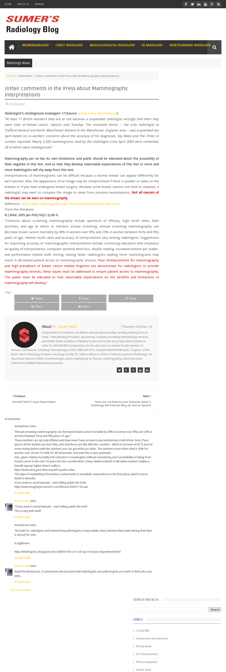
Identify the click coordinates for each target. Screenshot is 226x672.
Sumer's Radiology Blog (47, 665)
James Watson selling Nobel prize (182, 400)
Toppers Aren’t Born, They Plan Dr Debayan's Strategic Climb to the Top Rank (184, 615)
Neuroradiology (35, 44)
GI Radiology (152, 44)
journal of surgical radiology (176, 331)
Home (8, 4)
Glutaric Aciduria (169, 182)
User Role (15, 652)
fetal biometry (167, 284)
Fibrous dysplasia (170, 135)
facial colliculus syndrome (175, 276)
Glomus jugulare (169, 167)
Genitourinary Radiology (190, 44)
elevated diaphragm (171, 268)
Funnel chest (166, 143)
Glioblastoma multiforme (174, 159)
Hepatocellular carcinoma (175, 221)
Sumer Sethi (21, 501)
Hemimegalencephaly (172, 214)
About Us (23, 4)
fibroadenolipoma (170, 292)
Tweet (27, 303)
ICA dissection (167, 237)
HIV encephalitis (168, 206)
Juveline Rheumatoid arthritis (176, 253)
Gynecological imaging (173, 198)
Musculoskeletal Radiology (112, 44)
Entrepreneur (167, 120)
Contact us (210, 652)
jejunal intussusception (173, 323)
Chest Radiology (69, 44)
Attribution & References (69, 652)
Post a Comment (20, 590)
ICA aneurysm (167, 229)
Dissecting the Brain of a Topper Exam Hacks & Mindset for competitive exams (185, 626)
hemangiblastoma (170, 307)
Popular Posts (167, 344)
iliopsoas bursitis (169, 315)
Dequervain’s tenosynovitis (175, 112)
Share (54, 303)
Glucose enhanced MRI (173, 174)
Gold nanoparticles (170, 190)
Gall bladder (166, 151)
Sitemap (39, 4)
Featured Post (189, 344)
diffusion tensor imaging (174, 260)
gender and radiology (172, 300)
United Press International (97, 113)
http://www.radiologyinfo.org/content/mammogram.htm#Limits (70, 203)
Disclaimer (37, 652)
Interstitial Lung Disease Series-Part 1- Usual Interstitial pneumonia (194, 444)
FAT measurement (170, 127)
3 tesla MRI (165, 104)
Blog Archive (210, 344)
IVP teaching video (170, 245)
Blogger (216, 665)
